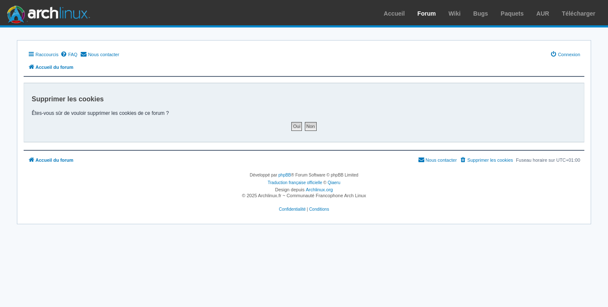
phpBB (284, 175)
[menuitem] (68, 54)
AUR (542, 13)
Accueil (394, 13)
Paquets (512, 13)
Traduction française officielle (295, 182)
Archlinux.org (319, 189)
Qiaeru (334, 182)
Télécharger (578, 13)
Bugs (480, 13)
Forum (427, 13)
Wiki (454, 13)
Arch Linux (46, 12)
